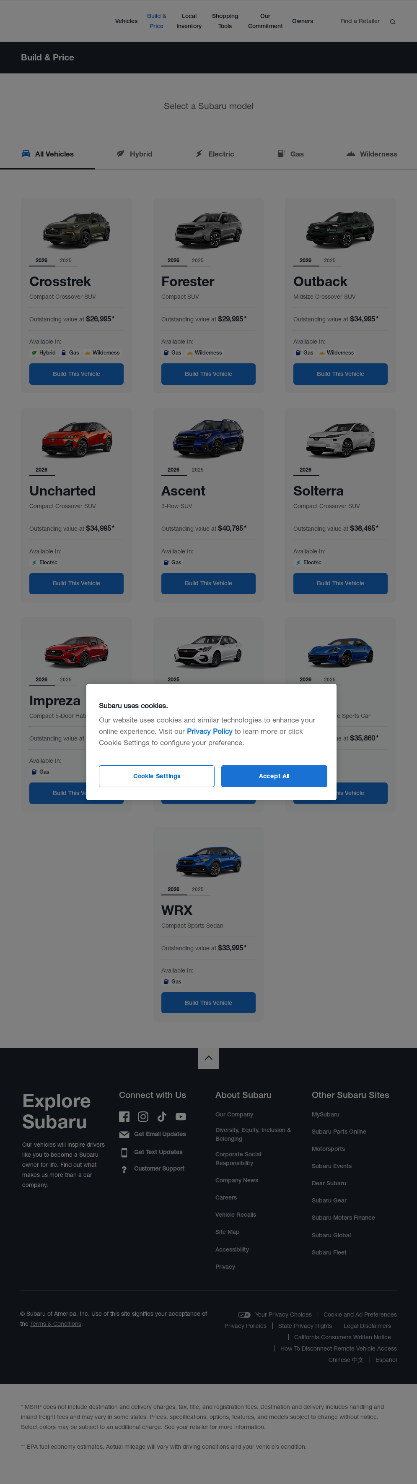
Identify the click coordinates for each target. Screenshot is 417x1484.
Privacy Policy (210, 731)
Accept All (274, 776)
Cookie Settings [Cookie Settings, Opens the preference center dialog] (157, 776)
